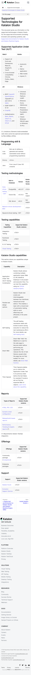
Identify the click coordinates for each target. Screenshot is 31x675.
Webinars (4, 602)
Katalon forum (6, 485)
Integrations (5, 582)
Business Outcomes (7, 525)
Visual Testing (6, 248)
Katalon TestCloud (7, 556)
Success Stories (6, 597)
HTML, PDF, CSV (7, 407)
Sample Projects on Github (9, 620)
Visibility (4, 533)
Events (3, 635)
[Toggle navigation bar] (2, 2)
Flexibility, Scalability (7, 531)
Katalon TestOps (6, 554)
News (3, 638)
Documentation (6, 612)
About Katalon (5, 630)
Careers (3, 632)
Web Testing (5, 571)
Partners (4, 640)
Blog (2, 592)
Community (5, 594)
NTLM (7, 123)
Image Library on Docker (9, 617)
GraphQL (8, 110)
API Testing (4, 574)
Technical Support (7, 600)
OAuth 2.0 (8, 121)
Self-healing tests (18, 334)
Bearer (11, 116)
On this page (6, 14)
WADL (7, 103)
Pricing (3, 559)
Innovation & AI (6, 536)
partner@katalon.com (19, 659)
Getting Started (6, 615)
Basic (6, 116)
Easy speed (5, 528)
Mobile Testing (5, 577)
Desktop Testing (6, 579)
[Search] (28, 2)
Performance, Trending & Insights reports (8, 427)
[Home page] (2, 7)
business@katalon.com (21, 653)
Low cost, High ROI (7, 539)
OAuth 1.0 (8, 118)
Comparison (6, 460)
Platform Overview (7, 548)
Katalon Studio (5, 551)
